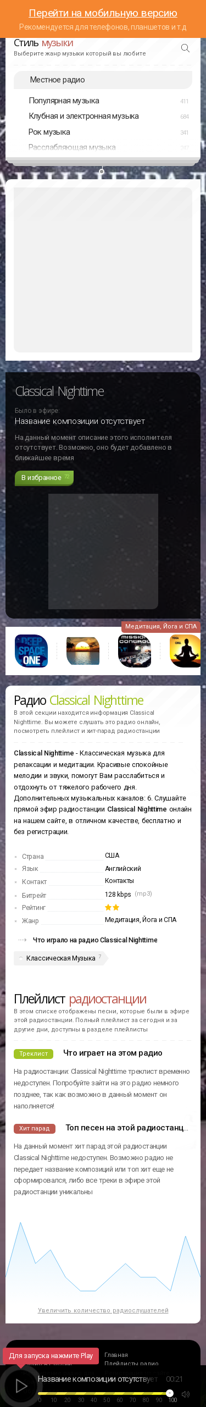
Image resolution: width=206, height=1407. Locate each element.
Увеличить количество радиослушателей (103, 1310)
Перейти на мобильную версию (103, 13)
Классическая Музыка (60, 958)
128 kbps (118, 894)
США (112, 855)
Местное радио (57, 80)
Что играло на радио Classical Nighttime (95, 940)
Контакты (120, 881)
